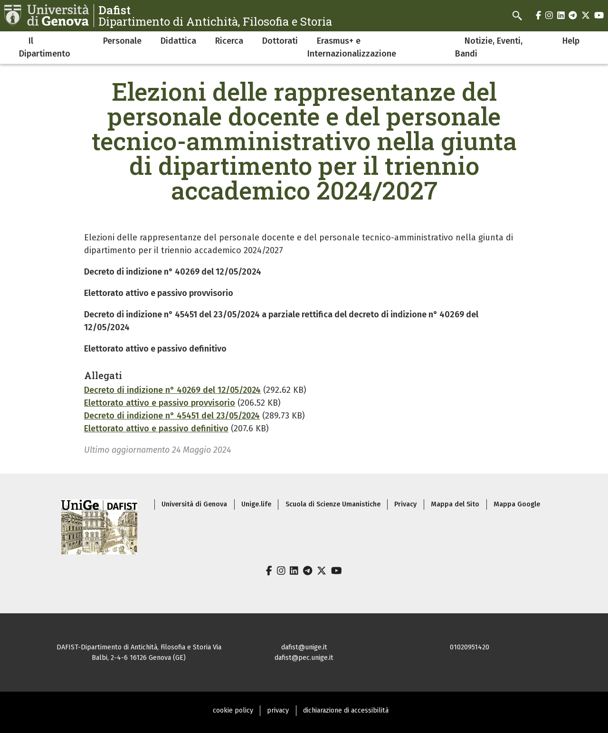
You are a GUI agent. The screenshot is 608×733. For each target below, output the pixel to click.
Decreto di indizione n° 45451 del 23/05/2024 (172, 415)
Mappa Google (517, 504)
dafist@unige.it (304, 647)
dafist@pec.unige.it (304, 658)
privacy (278, 710)
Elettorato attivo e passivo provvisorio (159, 403)
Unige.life (256, 504)
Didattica (178, 41)
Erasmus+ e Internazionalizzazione (351, 47)
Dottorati (280, 41)
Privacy (405, 504)
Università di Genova (194, 504)
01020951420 (469, 647)
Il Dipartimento (44, 47)
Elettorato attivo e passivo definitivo (156, 428)
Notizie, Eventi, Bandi (488, 47)
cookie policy (233, 710)
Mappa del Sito (455, 504)
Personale (122, 41)
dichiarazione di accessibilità (346, 710)
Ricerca (229, 41)
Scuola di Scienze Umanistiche (332, 504)
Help (571, 41)
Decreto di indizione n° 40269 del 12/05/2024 (172, 390)
